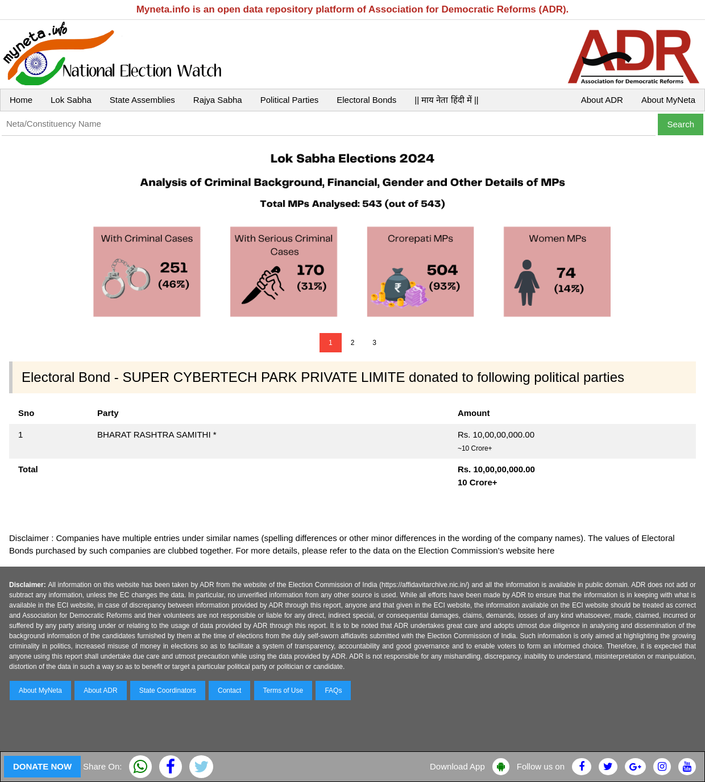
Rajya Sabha (217, 100)
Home (21, 100)
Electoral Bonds (366, 100)
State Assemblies (142, 100)
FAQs (333, 690)
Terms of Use (283, 690)
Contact (229, 690)
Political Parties (289, 100)
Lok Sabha (71, 100)
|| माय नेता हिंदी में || (446, 100)
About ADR (602, 100)
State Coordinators (167, 690)
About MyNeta (668, 100)
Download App (457, 766)
